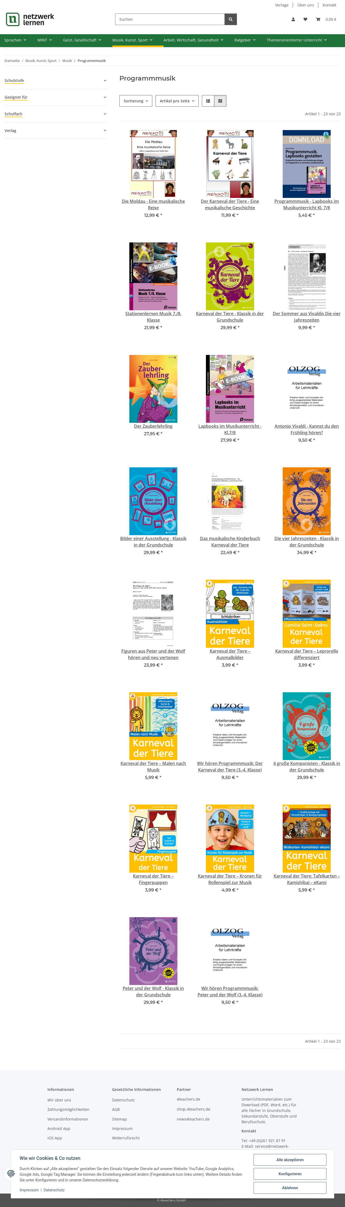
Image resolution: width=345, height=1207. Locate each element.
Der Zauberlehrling (153, 426)
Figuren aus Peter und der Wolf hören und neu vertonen (153, 654)
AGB (116, 1109)
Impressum (29, 1190)
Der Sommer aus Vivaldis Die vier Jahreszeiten (307, 317)
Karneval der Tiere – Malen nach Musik (153, 766)
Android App (58, 1128)
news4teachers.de (193, 1119)
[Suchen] (170, 19)
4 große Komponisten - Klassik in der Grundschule (306, 766)
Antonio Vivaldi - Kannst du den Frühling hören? (307, 429)
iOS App (54, 1137)
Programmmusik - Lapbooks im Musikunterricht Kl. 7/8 (306, 204)
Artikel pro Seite (175, 100)
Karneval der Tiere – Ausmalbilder (230, 654)
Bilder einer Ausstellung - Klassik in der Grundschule (153, 541)
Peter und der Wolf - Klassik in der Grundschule (153, 991)
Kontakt (329, 5)
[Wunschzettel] (305, 19)
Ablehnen (290, 1188)
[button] (293, 19)
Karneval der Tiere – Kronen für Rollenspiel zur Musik (230, 879)
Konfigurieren (289, 1174)
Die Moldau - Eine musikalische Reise (153, 204)
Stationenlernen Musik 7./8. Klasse (153, 317)
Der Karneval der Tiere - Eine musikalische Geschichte (230, 204)
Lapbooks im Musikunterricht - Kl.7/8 (229, 429)
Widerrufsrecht (126, 1137)
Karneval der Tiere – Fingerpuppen (153, 879)
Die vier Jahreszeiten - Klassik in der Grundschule (306, 541)
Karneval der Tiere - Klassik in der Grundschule (230, 317)
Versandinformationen (67, 1119)
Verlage (282, 5)
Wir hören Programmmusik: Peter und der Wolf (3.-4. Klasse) (230, 991)
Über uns (305, 5)
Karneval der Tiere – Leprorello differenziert (306, 654)
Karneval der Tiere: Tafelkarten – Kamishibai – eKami (307, 879)
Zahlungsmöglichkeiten (68, 1109)
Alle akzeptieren (289, 1160)
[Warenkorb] (326, 19)
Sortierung (133, 100)
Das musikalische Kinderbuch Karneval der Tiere (230, 541)
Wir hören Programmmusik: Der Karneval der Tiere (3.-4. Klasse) (230, 766)
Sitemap (119, 1119)
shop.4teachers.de (193, 1109)
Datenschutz (54, 1190)
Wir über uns (59, 1099)
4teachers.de (188, 1099)
